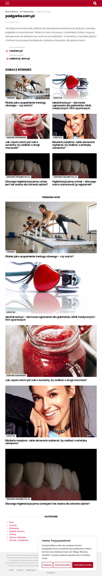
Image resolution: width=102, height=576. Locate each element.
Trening (11, 98)
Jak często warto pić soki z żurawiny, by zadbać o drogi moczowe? (22, 145)
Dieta (11, 522)
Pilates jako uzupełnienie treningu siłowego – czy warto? (25, 104)
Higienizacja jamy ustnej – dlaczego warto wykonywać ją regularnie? (74, 183)
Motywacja (14, 528)
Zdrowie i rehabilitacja (18, 177)
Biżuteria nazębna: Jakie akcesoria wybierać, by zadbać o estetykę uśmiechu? (73, 145)
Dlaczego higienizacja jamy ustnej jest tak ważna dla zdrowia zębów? (26, 183)
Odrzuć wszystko (62, 565)
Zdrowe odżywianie (16, 137)
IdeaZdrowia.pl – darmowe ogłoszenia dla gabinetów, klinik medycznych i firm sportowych (71, 105)
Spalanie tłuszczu (17, 531)
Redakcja (51, 573)
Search (95, 4)
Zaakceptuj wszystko (83, 565)
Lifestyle (58, 98)
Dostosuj (47, 565)
